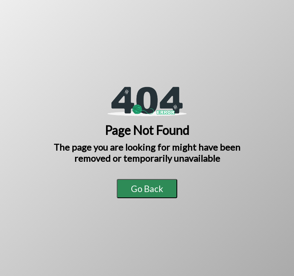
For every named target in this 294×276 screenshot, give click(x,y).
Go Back (147, 188)
